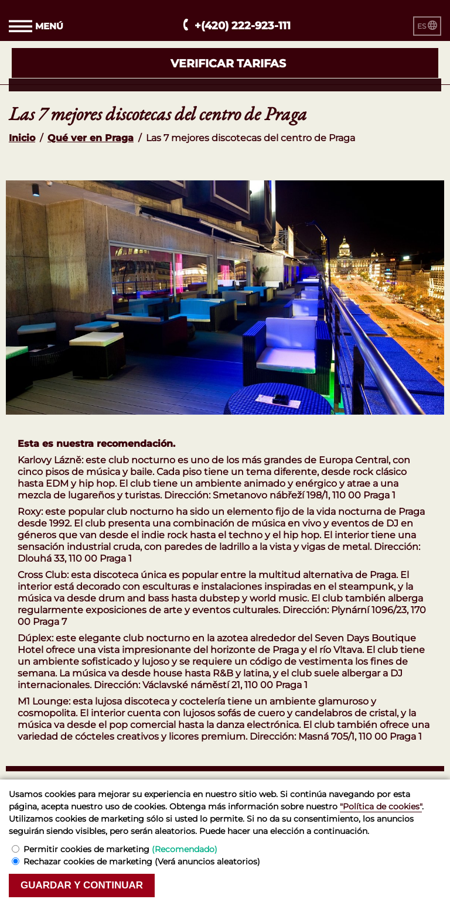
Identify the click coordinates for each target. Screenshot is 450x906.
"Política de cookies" (381, 806)
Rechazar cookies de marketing (141, 861)
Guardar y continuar (82, 885)
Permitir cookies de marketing (120, 849)
